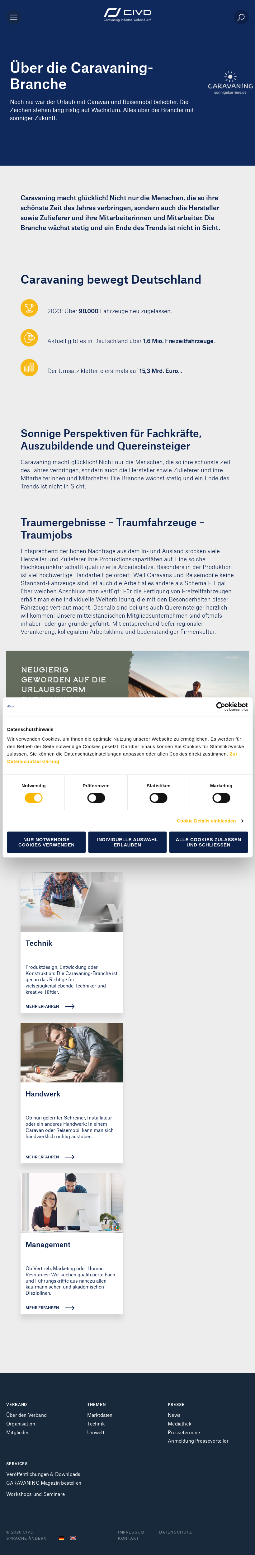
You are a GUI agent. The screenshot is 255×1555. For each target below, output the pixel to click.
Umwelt (95, 1432)
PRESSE (176, 1404)
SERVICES (17, 1463)
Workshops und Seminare (35, 1494)
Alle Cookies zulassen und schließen (208, 842)
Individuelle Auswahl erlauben (127, 842)
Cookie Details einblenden (206, 820)
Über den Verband (26, 1415)
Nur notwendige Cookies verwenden (46, 842)
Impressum (131, 1531)
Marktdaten (100, 1415)
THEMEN (96, 1404)
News (174, 1415)
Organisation (20, 1423)
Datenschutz (175, 1531)
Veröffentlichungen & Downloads (43, 1474)
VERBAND (16, 1404)
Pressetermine (184, 1432)
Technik (96, 1423)
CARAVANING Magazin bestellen (43, 1483)
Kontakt (128, 1538)
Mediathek (179, 1423)
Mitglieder (17, 1432)
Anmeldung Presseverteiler (198, 1441)
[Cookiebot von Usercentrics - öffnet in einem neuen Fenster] (220, 706)
